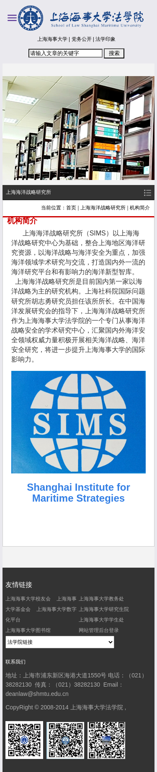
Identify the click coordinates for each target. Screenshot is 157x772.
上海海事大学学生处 (101, 620)
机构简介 (140, 208)
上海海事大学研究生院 (104, 609)
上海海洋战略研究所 (103, 208)
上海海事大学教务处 (101, 599)
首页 (71, 208)
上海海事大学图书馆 (28, 630)
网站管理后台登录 (99, 630)
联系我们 (15, 662)
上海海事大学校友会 (28, 599)
